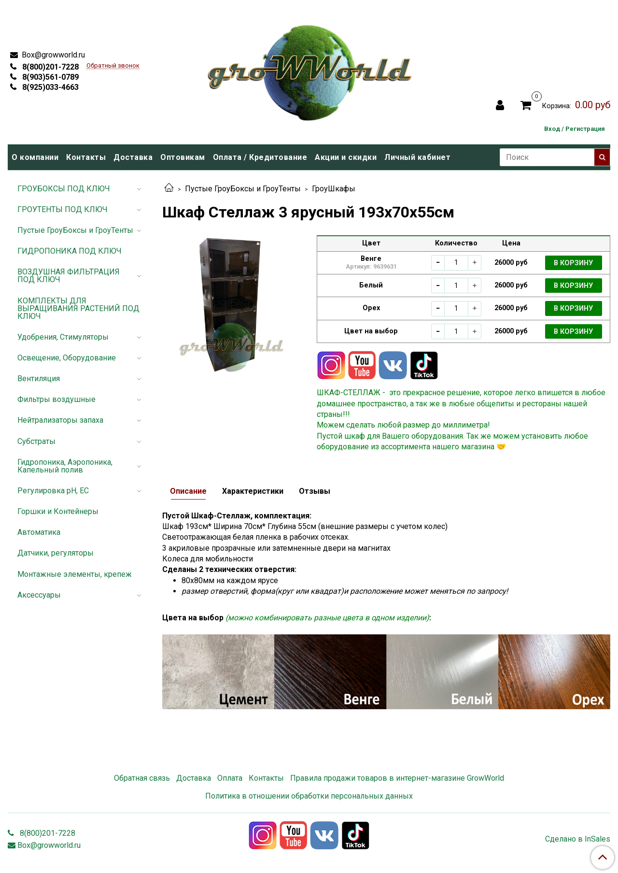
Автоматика (38, 532)
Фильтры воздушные (56, 399)
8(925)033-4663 (49, 87)
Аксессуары (39, 595)
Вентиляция (38, 378)
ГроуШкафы (333, 188)
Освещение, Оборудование (66, 357)
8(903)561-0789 (49, 77)
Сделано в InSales (577, 839)
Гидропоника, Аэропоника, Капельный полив (64, 466)
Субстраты (36, 441)
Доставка (133, 157)
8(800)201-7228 (49, 67)
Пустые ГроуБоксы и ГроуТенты (243, 188)
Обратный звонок (113, 66)
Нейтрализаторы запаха (60, 420)
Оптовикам (182, 157)
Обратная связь (142, 778)
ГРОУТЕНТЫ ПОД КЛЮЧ (62, 209)
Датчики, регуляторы (55, 553)
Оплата (229, 778)
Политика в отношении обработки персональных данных (309, 796)
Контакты (86, 157)
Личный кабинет (417, 157)
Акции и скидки (346, 157)
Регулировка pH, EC (53, 490)
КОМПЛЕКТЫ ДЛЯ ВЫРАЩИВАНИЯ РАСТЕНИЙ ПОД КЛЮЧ (78, 308)
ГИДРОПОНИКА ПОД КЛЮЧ (69, 251)
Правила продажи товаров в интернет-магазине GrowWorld (397, 778)
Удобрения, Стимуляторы (63, 337)
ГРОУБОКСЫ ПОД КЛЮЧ (63, 188)
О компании (35, 157)
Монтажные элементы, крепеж (74, 574)
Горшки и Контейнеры (57, 511)
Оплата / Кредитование (260, 157)
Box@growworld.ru (52, 54)
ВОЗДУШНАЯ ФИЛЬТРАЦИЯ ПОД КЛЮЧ (68, 275)
